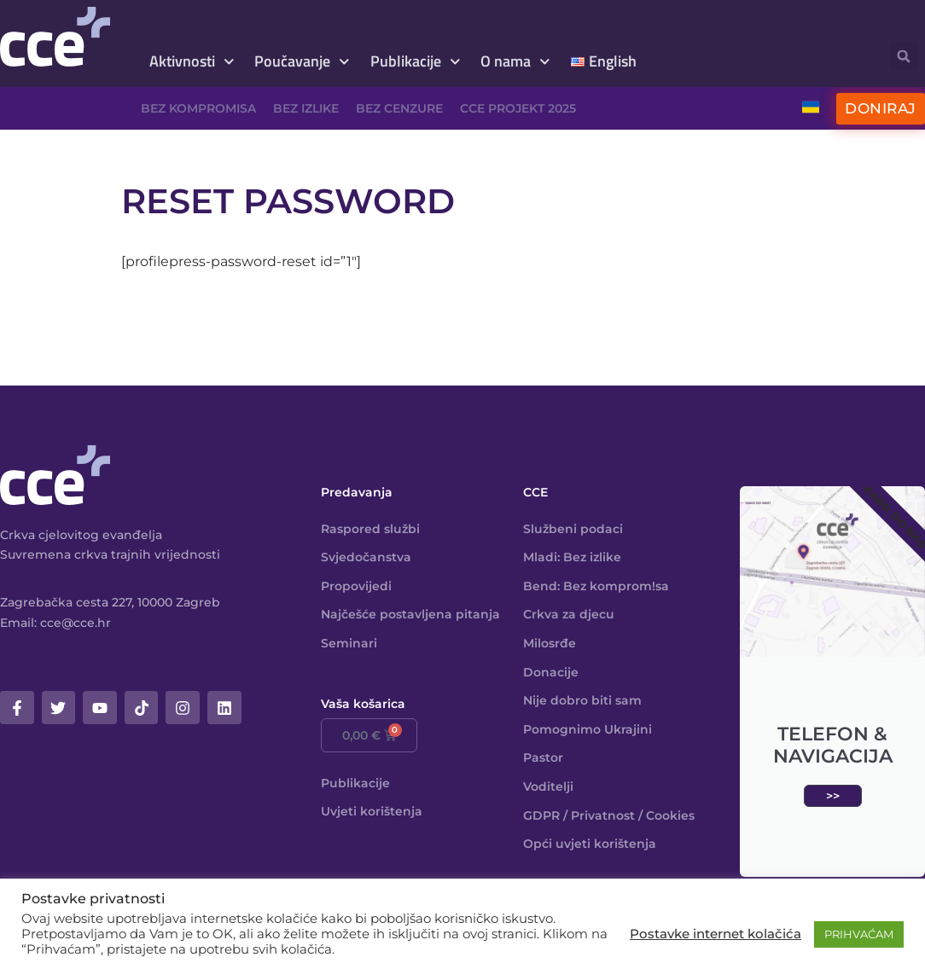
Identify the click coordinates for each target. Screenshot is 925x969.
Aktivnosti (192, 62)
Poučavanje (302, 62)
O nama (515, 62)
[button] (904, 56)
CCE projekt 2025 (518, 108)
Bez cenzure (399, 108)
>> (833, 796)
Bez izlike (306, 108)
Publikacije (415, 62)
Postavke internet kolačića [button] (715, 934)
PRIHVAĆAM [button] (858, 934)
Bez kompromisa (198, 108)
